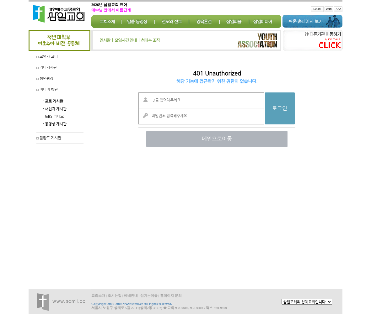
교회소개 (98, 295)
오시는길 (114, 295)
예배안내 (131, 295)
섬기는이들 (149, 295)
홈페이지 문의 (171, 295)
